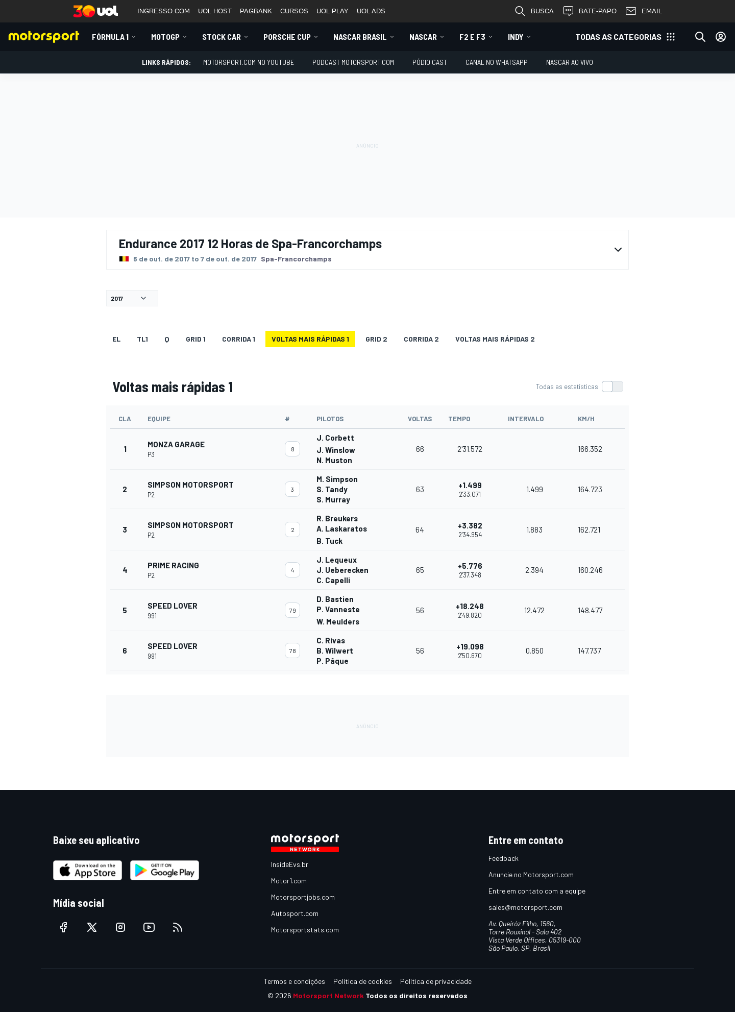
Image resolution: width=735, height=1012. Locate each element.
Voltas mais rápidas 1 (310, 338)
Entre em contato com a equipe (536, 890)
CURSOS (294, 11)
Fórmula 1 (110, 36)
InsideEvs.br (289, 864)
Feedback (503, 858)
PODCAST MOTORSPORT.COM (353, 62)
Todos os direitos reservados (416, 995)
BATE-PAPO (589, 11)
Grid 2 (376, 338)
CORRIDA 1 (238, 338)
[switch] (579, 386)
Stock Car (221, 36)
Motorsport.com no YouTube (248, 62)
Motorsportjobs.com (303, 897)
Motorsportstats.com (305, 929)
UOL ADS (371, 11)
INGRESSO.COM (163, 11)
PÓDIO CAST (429, 62)
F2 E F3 (472, 36)
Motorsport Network (328, 995)
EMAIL (643, 11)
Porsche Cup (287, 36)
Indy (516, 36)
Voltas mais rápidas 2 (495, 338)
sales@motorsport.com (525, 907)
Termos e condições (294, 981)
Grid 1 (196, 338)
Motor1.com (289, 880)
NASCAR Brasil (360, 36)
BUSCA (534, 11)
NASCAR (423, 36)
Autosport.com (294, 913)
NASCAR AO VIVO (569, 62)
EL (116, 338)
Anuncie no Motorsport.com (531, 874)
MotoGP (165, 36)
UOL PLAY (332, 11)
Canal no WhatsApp (496, 62)
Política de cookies (362, 981)
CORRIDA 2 (421, 338)
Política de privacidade (436, 981)
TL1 (142, 338)
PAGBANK (256, 11)
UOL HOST (215, 11)
